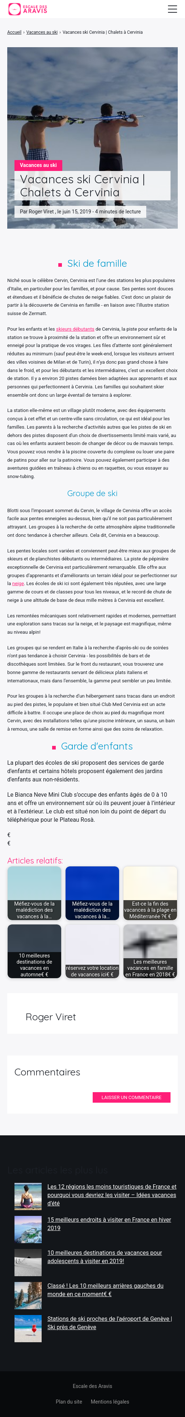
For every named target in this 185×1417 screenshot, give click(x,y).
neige (18, 583)
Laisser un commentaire (131, 1097)
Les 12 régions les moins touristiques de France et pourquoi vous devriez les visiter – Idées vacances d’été (111, 1194)
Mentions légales (110, 1402)
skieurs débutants (75, 329)
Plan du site (69, 1402)
